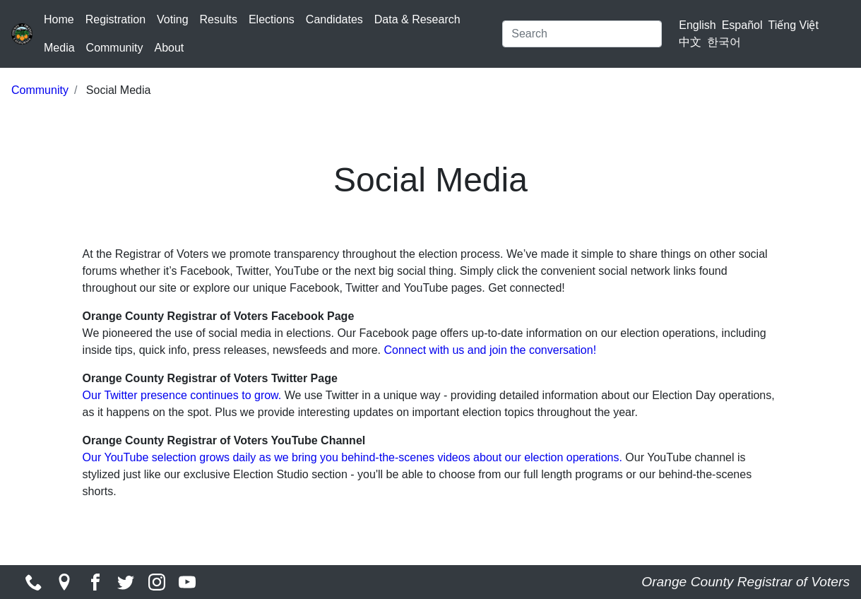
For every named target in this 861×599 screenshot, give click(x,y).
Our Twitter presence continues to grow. (182, 395)
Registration (115, 19)
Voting (172, 19)
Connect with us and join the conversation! (490, 350)
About (169, 48)
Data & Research (417, 19)
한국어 (724, 42)
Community (114, 48)
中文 (690, 42)
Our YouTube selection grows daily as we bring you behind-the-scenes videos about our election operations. (354, 457)
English (697, 25)
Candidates (334, 19)
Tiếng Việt (793, 25)
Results (218, 19)
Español (742, 25)
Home (59, 19)
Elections (272, 19)
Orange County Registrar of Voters (745, 581)
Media (59, 48)
